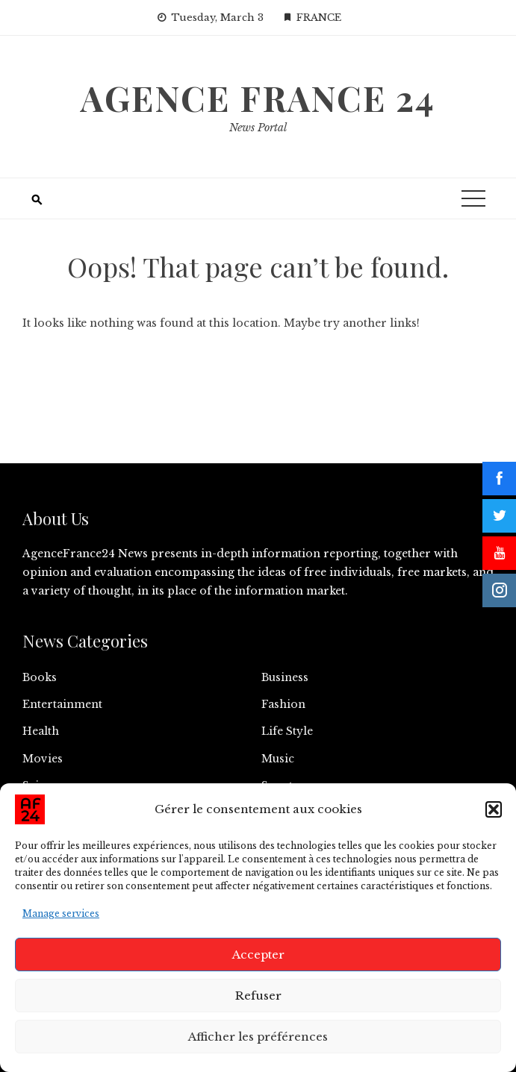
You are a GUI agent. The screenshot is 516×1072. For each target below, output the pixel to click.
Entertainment (62, 704)
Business (284, 677)
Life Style (287, 731)
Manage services (60, 913)
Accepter (258, 954)
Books (39, 677)
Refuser (258, 995)
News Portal (258, 127)
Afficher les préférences (258, 1036)
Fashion (283, 704)
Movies (42, 758)
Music (277, 758)
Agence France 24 (258, 98)
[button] (493, 809)
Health (40, 731)
